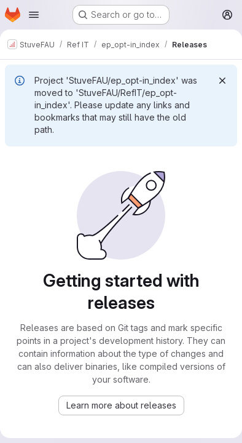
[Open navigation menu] (34, 15)
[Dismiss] (222, 80)
